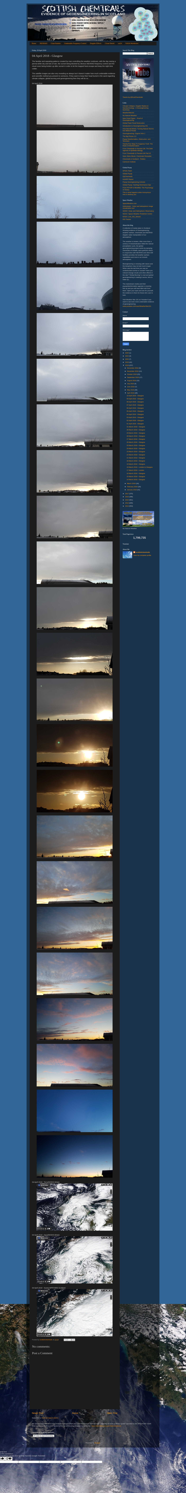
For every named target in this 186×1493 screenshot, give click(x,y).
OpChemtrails (128, 176)
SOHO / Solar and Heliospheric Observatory (138, 211)
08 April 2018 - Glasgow (135, 402)
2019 (127, 362)
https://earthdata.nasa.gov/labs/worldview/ (106, 1426)
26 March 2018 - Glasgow (136, 442)
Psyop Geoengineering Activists (134, 182)
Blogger (97, 1443)
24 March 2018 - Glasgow (136, 448)
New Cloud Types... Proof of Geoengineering (133, 119)
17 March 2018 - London (135, 470)
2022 (127, 356)
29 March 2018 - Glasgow (136, 433)
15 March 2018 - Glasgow (136, 476)
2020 (127, 359)
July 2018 (130, 384)
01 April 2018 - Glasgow (135, 424)
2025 (127, 353)
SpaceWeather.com (130, 203)
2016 (127, 497)
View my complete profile (142, 555)
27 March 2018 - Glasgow (136, 439)
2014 (127, 503)
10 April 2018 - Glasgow (135, 396)
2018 (127, 365)
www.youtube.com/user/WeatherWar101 (137, 306)
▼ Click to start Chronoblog (43, 1436)
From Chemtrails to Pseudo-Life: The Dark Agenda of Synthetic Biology (138, 149)
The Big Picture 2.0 (129, 136)
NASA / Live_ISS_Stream (132, 217)
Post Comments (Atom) (50, 1418)
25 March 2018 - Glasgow (136, 445)
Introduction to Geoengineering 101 (135, 126)
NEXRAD (43, 43)
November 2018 (133, 371)
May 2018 (131, 390)
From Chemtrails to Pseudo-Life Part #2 (137, 153)
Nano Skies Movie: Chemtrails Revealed (137, 156)
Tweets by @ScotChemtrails (133, 97)
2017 (127, 494)
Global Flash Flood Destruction (134, 123)
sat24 (120, 43)
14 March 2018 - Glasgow (136, 479)
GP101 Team (127, 171)
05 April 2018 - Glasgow (135, 411)
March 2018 (131, 483)
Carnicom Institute (129, 162)
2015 (127, 500)
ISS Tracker (127, 219)
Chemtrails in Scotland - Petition (134, 159)
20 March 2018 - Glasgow (136, 461)
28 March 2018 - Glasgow (136, 436)
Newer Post (38, 1413)
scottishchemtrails (143, 552)
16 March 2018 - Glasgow (136, 473)
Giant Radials (56, 43)
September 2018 (133, 377)
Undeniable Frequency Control (75, 43)
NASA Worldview (131, 43)
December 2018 (133, 368)
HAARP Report (128, 179)
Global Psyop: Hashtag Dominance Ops (137, 185)
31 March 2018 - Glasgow (136, 427)
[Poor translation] (8, 1459)
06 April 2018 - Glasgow (135, 408)
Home (34, 43)
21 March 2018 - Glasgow (136, 458)
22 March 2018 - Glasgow (136, 455)
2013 (127, 506)
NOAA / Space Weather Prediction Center (137, 214)
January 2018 (132, 490)
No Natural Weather (130, 115)
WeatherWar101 (128, 113)
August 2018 (132, 380)
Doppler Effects (95, 43)
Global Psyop (127, 174)
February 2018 (132, 487)
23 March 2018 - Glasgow (136, 451)
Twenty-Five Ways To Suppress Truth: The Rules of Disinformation (138, 145)
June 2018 (131, 387)
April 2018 (131, 393)
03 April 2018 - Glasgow (135, 417)
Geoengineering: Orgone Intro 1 (134, 133)
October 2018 (132, 374)
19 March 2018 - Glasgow (136, 464)
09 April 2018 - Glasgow (135, 399)
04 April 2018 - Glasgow (135, 414)
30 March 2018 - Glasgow (136, 430)
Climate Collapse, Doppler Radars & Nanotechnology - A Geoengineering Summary (135, 108)
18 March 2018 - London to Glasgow (140, 467)
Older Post (112, 1413)
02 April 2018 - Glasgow (135, 420)
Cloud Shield (109, 43)
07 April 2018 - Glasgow (135, 405)
